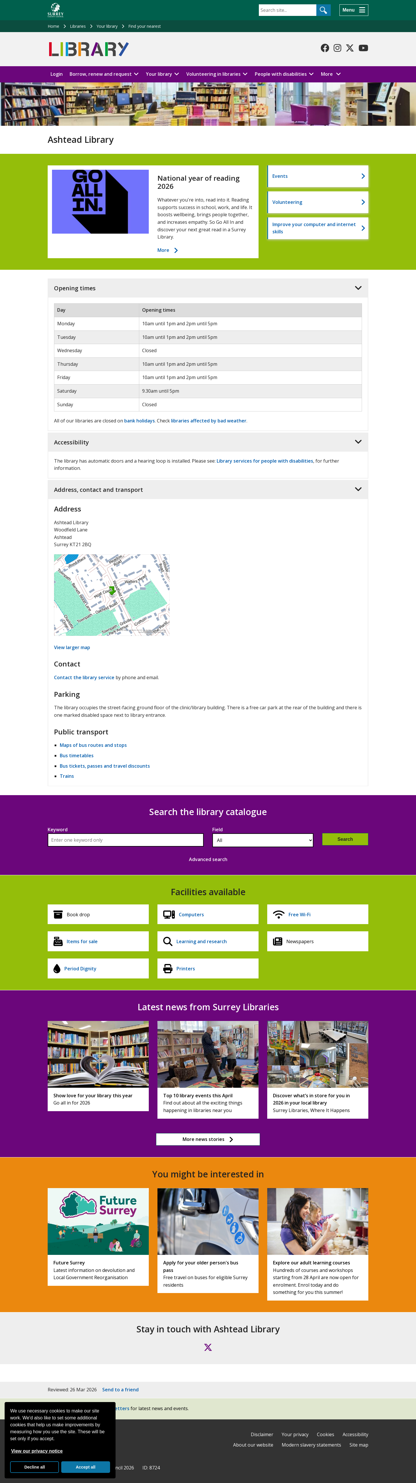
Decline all (34, 1467)
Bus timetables (77, 755)
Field (217, 829)
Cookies (325, 1434)
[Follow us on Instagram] (337, 48)
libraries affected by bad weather (208, 421)
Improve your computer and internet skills (314, 228)
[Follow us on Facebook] (325, 48)
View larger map (72, 647)
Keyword (58, 829)
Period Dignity (80, 968)
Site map (359, 1445)
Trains (67, 776)
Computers (191, 914)
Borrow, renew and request (101, 74)
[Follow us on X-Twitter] (350, 48)
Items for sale (82, 941)
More (332, 73)
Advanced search (208, 859)
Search (345, 839)
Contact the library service (84, 677)
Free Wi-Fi (300, 914)
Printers (186, 968)
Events (280, 176)
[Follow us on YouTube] (363, 48)
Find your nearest (144, 26)
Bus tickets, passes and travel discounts (105, 766)
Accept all (85, 1467)
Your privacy (295, 1434)
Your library (107, 26)
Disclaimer (262, 1434)
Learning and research (202, 941)
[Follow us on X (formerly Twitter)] (208, 1347)
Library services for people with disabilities (265, 461)
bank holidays (139, 421)
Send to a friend (120, 1389)
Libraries (78, 26)
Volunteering (287, 202)
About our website (253, 1445)
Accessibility (355, 1434)
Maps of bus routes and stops (93, 745)
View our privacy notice (36, 1451)
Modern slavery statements (311, 1445)
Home (53, 26)
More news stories (203, 1139)
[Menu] (353, 10)
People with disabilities (281, 74)
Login (57, 74)
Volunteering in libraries (213, 74)
